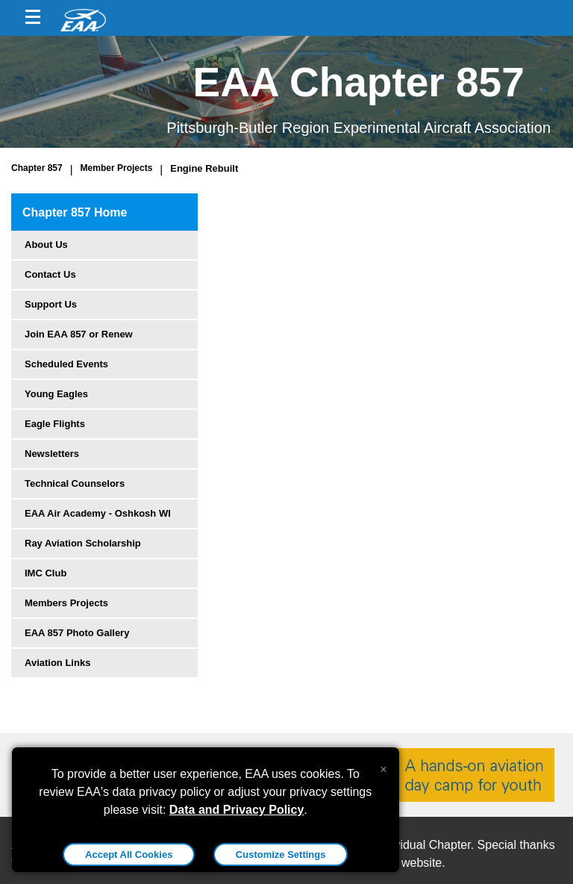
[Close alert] (383, 766)
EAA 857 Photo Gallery (77, 632)
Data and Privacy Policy (236, 809)
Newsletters (52, 453)
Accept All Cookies (128, 854)
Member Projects (117, 168)
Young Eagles (56, 393)
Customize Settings (281, 854)
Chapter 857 (37, 168)
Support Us (51, 304)
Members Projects (66, 602)
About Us (46, 244)
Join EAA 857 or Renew (79, 334)
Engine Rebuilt (204, 168)
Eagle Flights (55, 423)
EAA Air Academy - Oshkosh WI (98, 513)
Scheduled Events (66, 364)
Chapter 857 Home (75, 212)
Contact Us (50, 274)
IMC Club (45, 573)
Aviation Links (57, 662)
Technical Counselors (75, 483)
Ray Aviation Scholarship (83, 543)
